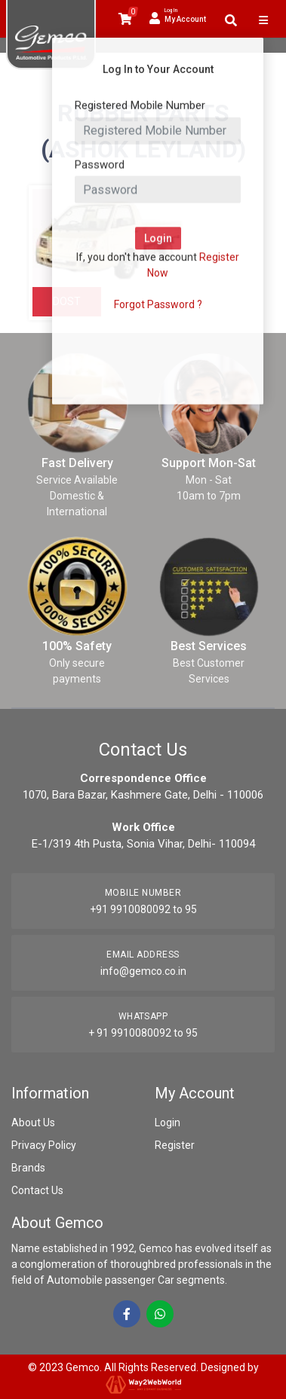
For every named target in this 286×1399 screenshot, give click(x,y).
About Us (33, 1122)
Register (175, 1145)
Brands (28, 1168)
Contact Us (37, 1190)
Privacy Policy (43, 1145)
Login (167, 1122)
